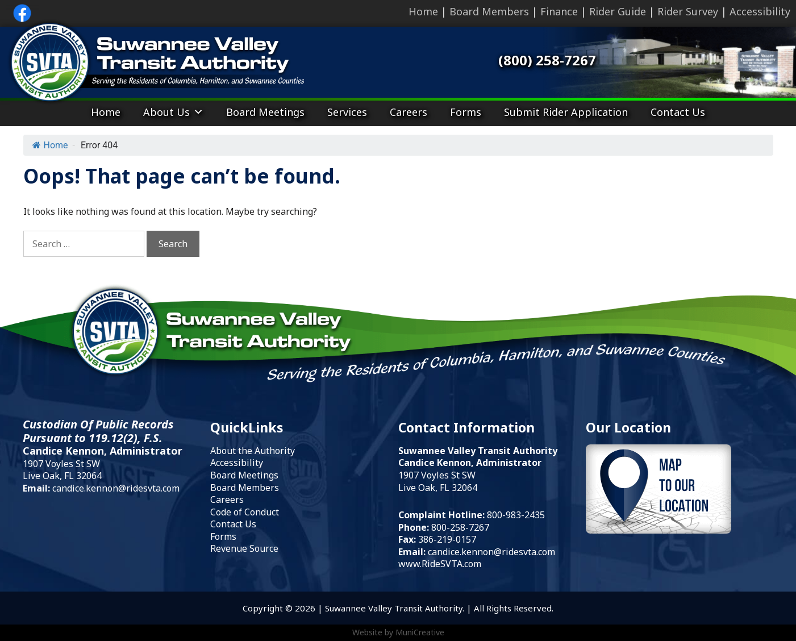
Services (347, 112)
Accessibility (760, 11)
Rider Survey (687, 11)
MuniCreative (419, 632)
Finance (559, 11)
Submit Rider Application (566, 112)
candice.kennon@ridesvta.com (116, 488)
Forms (465, 112)
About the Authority (252, 450)
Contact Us (678, 112)
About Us (173, 112)
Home (423, 11)
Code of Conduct (244, 512)
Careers (408, 112)
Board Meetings (265, 112)
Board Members (489, 11)
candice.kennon (461, 552)
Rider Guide (617, 11)
